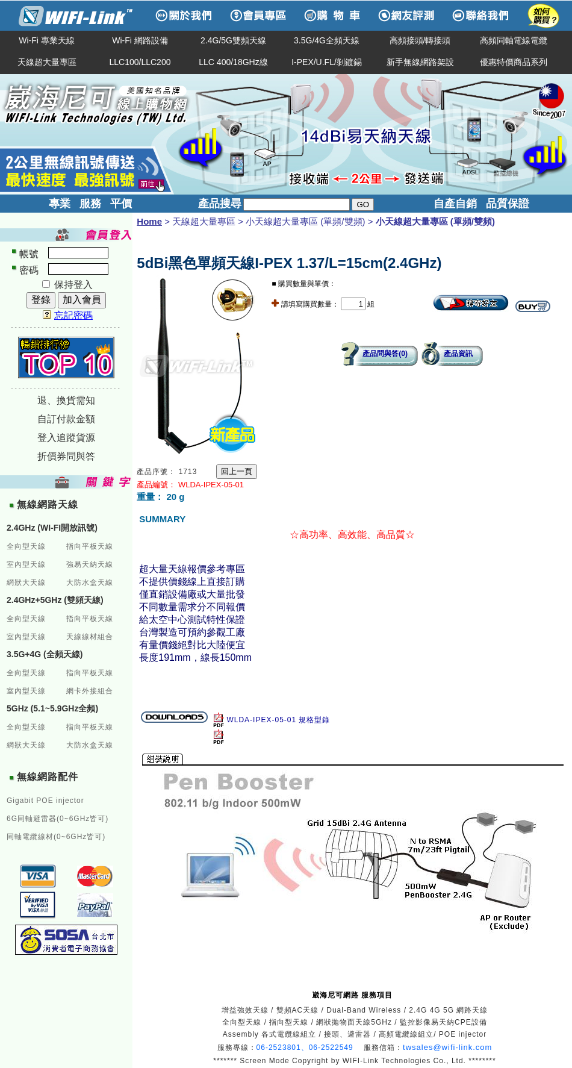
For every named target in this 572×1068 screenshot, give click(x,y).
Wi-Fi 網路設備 (140, 40)
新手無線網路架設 (420, 62)
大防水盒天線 (89, 582)
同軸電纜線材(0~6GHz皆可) (56, 836)
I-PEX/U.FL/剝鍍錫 (326, 62)
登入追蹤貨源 (66, 438)
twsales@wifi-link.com (447, 1047)
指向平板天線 (89, 546)
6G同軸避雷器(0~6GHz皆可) (57, 818)
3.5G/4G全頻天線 (326, 40)
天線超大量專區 (46, 62)
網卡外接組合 (89, 691)
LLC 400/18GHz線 (233, 62)
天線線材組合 (89, 636)
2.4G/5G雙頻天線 (233, 40)
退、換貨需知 (66, 400)
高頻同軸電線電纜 (513, 40)
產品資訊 (458, 353)
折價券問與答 (66, 456)
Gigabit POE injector (45, 800)
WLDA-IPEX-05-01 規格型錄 (283, 720)
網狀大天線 (26, 582)
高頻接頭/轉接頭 (420, 40)
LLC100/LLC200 (140, 62)
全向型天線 (26, 546)
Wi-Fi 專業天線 (47, 40)
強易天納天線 (89, 564)
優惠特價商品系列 (513, 62)
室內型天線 (26, 564)
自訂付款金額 (66, 419)
